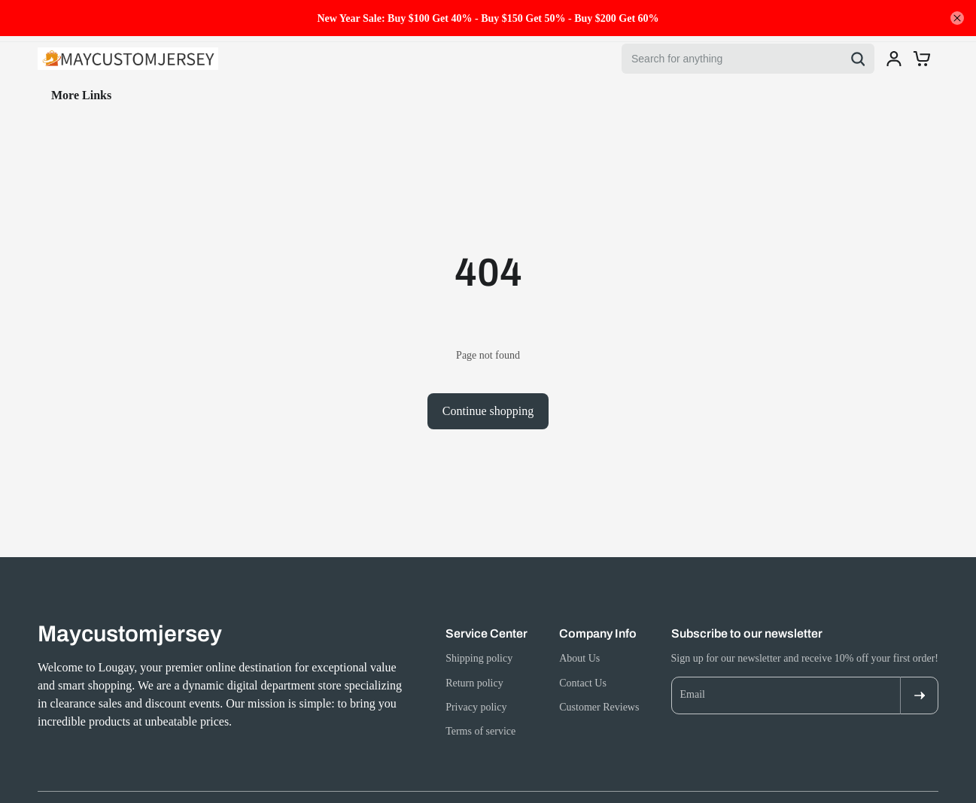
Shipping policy (478, 658)
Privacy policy (475, 707)
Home (53, 95)
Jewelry (115, 95)
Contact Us (583, 683)
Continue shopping (488, 411)
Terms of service (480, 731)
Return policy (474, 683)
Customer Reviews (599, 707)
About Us (579, 658)
